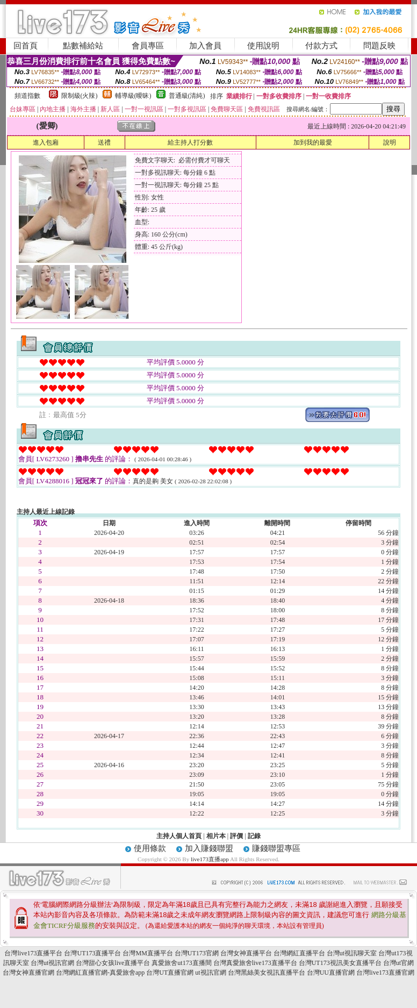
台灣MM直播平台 (147, 953)
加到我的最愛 (312, 142)
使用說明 (263, 45)
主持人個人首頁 (179, 836)
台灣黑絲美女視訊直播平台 (266, 972)
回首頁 (25, 45)
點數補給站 (83, 45)
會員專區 (148, 45)
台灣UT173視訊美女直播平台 (340, 963)
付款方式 (321, 45)
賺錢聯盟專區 (276, 848)
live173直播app (210, 859)
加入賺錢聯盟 (209, 848)
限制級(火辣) (79, 95)
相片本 (216, 836)
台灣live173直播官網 (385, 972)
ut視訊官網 (210, 972)
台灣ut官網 (398, 963)
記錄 (254, 836)
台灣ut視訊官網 (52, 963)
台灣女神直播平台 (246, 953)
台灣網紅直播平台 (299, 953)
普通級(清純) (187, 95)
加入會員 (205, 45)
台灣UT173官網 (197, 953)
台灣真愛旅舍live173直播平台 (255, 963)
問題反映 (379, 45)
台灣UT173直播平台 (92, 953)
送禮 (104, 142)
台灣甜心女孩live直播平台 (113, 963)
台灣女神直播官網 (28, 972)
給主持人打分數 (190, 142)
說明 (389, 142)
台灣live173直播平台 (33, 953)
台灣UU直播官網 (331, 972)
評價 (236, 836)
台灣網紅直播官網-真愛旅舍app (100, 972)
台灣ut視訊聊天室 (352, 953)
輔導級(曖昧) (133, 95)
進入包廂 (46, 142)
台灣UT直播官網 (169, 972)
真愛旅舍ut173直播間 (181, 963)
